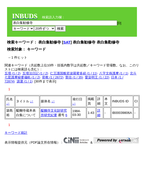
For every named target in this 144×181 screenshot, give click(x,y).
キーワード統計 (16, 132)
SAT (66, 42)
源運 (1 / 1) (25, 81)
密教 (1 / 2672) (52, 77)
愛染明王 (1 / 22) (97, 77)
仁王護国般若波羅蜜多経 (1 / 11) (73, 73)
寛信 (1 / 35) (74, 77)
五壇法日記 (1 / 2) (35, 73)
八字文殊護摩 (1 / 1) (113, 73)
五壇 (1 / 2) (13, 73)
